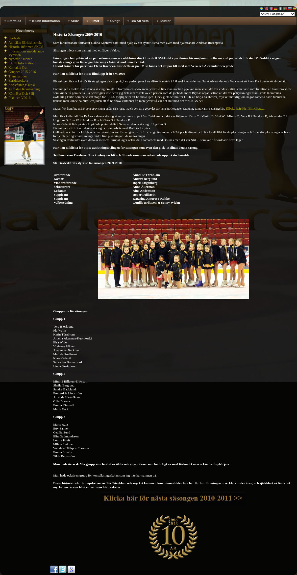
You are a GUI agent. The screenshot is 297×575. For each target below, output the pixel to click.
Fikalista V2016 (19, 98)
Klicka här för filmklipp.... (245, 108)
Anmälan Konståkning (24, 89)
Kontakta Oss (17, 68)
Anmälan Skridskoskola (25, 43)
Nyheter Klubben (20, 59)
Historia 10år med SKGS (25, 47)
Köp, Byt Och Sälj (21, 94)
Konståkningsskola (21, 85)
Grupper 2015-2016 (22, 72)
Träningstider (17, 76)
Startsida (14, 38)
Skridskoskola (18, 80)
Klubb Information (21, 63)
